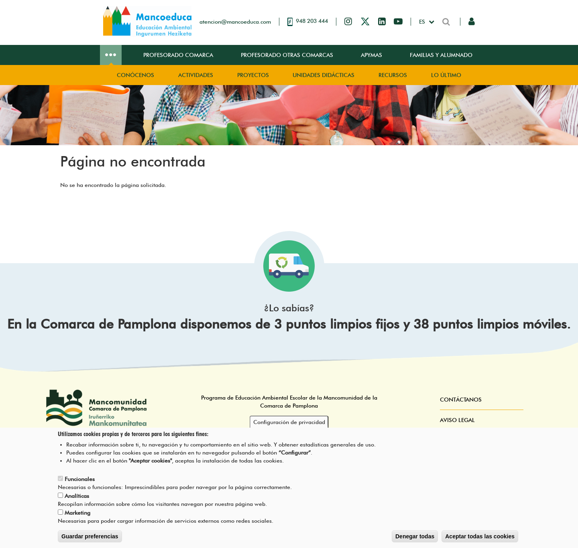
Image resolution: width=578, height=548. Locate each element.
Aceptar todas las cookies (480, 536)
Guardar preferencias (89, 536)
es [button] (423, 21)
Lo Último (446, 75)
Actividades (195, 75)
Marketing (77, 512)
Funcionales (80, 479)
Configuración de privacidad (289, 422)
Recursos (393, 75)
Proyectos (253, 75)
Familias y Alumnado (441, 55)
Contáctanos (461, 399)
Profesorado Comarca (178, 55)
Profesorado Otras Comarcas (287, 55)
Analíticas (77, 496)
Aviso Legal (457, 420)
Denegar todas (414, 536)
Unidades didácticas (323, 75)
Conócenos (135, 75)
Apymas (371, 55)
